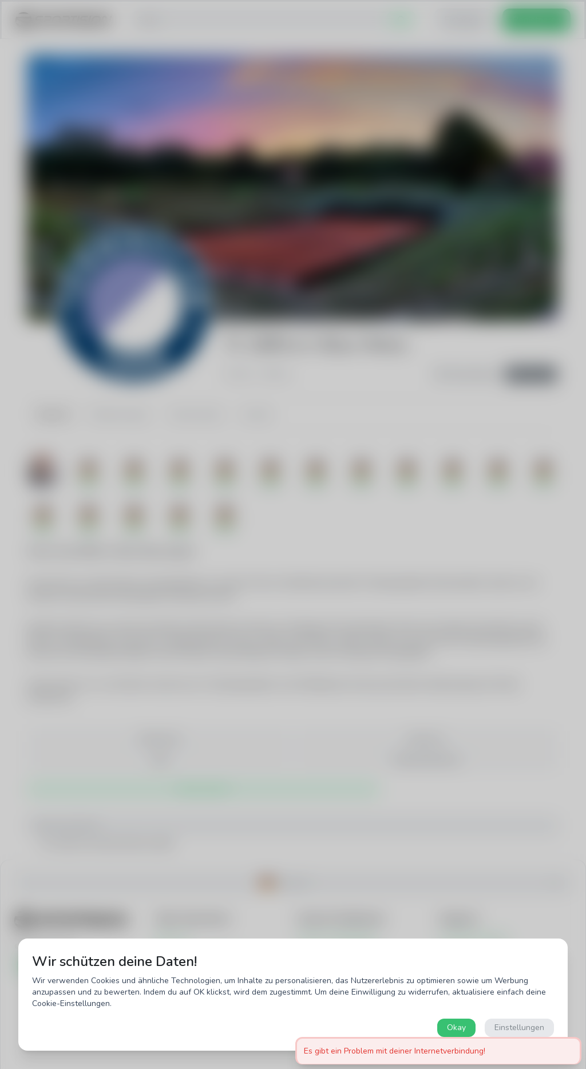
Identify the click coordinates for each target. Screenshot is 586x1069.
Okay (456, 1027)
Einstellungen (519, 1027)
